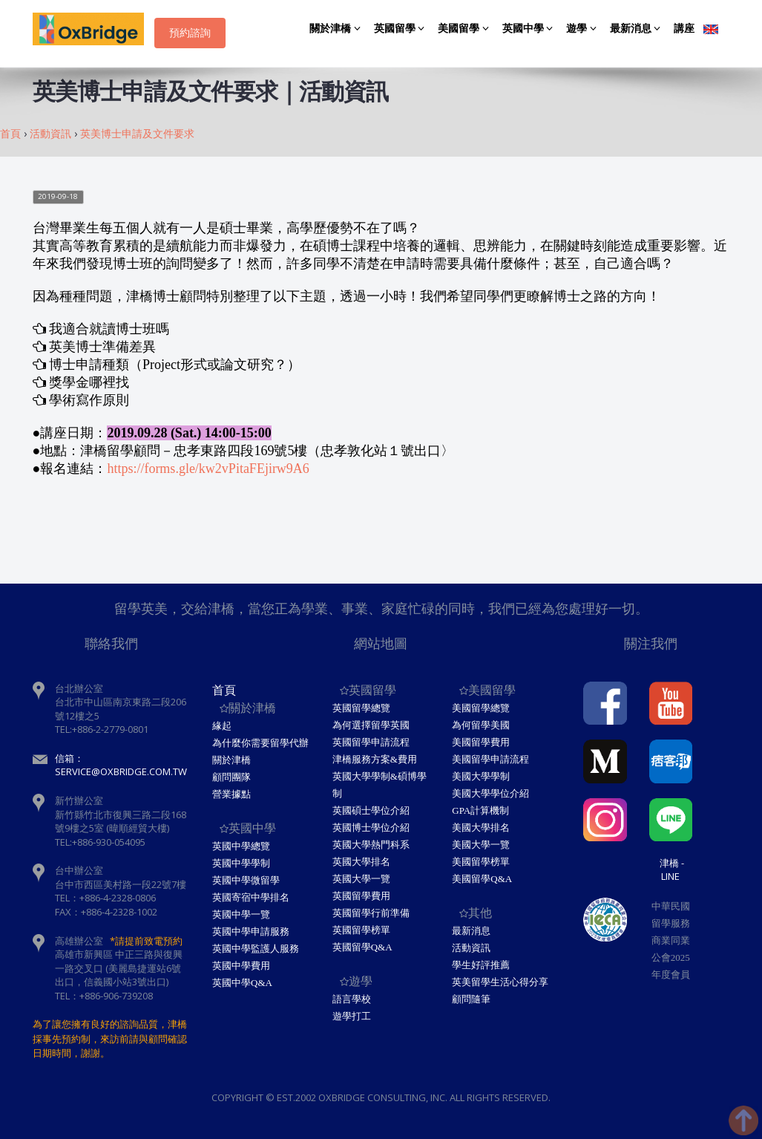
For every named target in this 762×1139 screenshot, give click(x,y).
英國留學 (402, 28)
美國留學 (465, 28)
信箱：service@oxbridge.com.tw (121, 765)
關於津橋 (337, 28)
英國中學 (530, 28)
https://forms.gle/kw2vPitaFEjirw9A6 (208, 468)
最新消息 (638, 28)
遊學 (583, 28)
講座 (684, 28)
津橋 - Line (672, 869)
